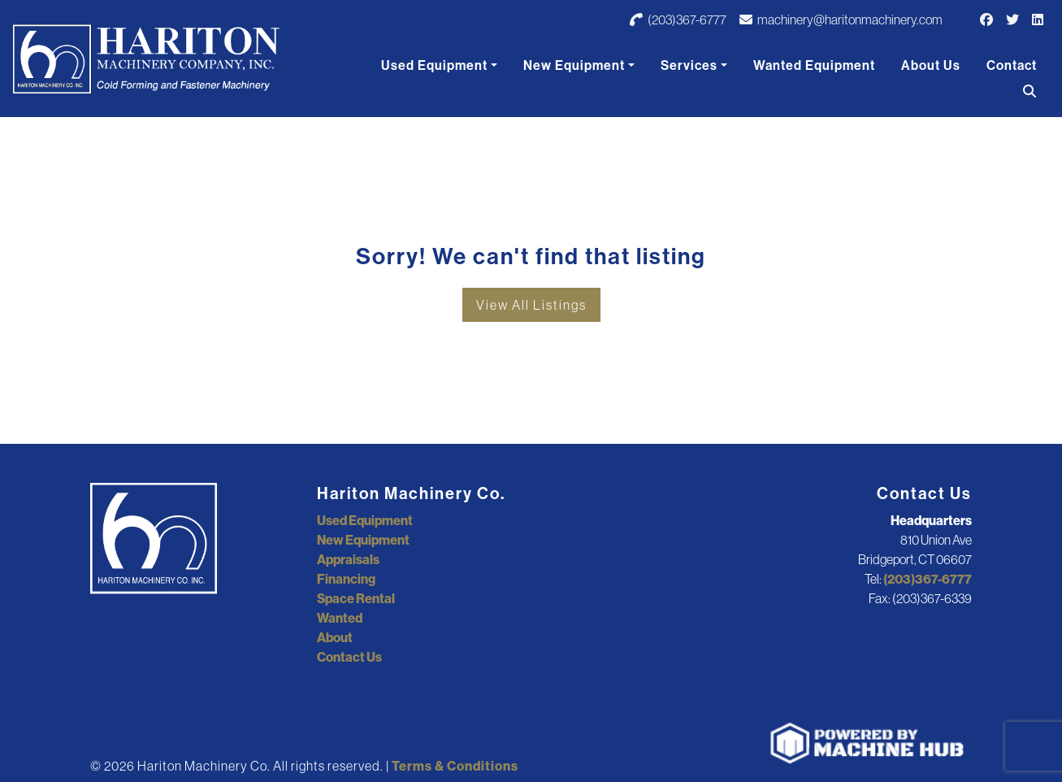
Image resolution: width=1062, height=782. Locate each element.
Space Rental (356, 598)
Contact (1011, 65)
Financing (346, 579)
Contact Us (349, 657)
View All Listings (531, 305)
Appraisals (348, 559)
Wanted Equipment (814, 65)
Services (689, 65)
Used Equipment (434, 65)
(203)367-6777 (678, 19)
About (335, 637)
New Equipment (574, 65)
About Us (930, 65)
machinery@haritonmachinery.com (841, 19)
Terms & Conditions (455, 766)
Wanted (339, 618)
